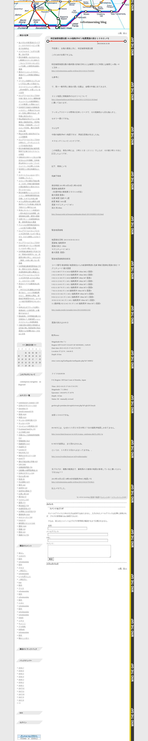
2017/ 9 (21, 697)
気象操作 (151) (24, 444)
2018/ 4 (21, 677)
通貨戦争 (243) (24, 514)
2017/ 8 (21, 700)
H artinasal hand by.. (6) (27, 429)
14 (22, 359)
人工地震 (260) (24, 432)
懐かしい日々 (24, 638)
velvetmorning (24, 562)
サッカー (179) (24, 423)
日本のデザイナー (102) (28, 406)
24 (33, 362)
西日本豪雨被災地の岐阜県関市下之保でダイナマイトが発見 (29, 151)
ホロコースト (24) (25, 517)
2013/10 (29, 345)
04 (36, 352)
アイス (21, 588)
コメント (49, 504)
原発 (92, 497)
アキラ (21, 568)
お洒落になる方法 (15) (27, 511)
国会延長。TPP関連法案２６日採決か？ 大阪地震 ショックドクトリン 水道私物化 (30, 319)
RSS (21, 713)
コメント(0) (105, 497)
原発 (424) (22, 414)
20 (19, 362)
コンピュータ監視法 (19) (28, 426)
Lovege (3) (22, 450)
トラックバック (52, 564)
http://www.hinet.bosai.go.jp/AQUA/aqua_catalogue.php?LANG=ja (77, 434)
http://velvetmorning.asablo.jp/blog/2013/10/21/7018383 (73, 71)
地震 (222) (22, 417)
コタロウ (22, 556)
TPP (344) (22, 464)
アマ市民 (22, 627)
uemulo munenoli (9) (26, 411)
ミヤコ (21, 621)
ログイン (23, 723)
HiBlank (22, 629)
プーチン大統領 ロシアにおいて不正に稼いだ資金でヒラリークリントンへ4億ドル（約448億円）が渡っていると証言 (29, 87)
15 (26, 359)
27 (19, 365)
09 (29, 356)
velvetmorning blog (93, 22)
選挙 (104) (22, 526)
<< (23, 345)
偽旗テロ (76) (24, 535)
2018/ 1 (21, 685)
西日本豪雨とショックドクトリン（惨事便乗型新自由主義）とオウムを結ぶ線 (29, 196)
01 (26, 352)
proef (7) (22, 458)
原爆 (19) (22, 529)
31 (33, 365)
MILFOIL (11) (24, 453)
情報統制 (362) (24, 441)
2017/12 (21, 688)
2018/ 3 (21, 680)
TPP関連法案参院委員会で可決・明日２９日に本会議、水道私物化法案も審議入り (30, 269)
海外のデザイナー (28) (27, 456)
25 (36, 362)
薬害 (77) (22, 503)
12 (40, 356)
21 (22, 362)
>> (35, 345)
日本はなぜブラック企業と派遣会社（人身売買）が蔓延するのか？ (29, 310)
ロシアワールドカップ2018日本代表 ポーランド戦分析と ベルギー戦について (29, 246)
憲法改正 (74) (24, 506)
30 (29, 365)
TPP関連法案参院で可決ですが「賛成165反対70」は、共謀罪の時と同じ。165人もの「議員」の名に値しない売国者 (30, 257)
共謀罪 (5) (22, 447)
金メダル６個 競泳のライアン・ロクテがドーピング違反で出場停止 (29, 45)
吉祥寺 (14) (23, 488)
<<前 (120, 33)
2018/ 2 (21, 682)
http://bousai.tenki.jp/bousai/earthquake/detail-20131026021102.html (78, 214)
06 (19, 356)
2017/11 (21, 691)
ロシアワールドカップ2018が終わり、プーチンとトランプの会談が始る (29, 143)
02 (29, 352)
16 (29, 359)
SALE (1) (22, 520)
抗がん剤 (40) (24, 476)
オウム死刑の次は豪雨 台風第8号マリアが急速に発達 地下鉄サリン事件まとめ (30, 204)
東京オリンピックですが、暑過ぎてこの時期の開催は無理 (29, 75)
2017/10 (21, 694)
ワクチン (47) (24, 500)
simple (21, 618)
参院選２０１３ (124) (27, 523)
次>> (125, 33)
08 (26, 356)
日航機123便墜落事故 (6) (28, 470)
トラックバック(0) (118, 497)
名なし (21, 553)
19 (40, 359)
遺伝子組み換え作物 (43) (28, 462)
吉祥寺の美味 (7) (25, 491)
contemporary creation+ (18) (29, 403)
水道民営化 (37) (25, 509)
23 (29, 362)
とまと (21, 603)
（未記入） (23, 571)
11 (36, 356)
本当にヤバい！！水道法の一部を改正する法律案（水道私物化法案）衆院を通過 (29, 213)
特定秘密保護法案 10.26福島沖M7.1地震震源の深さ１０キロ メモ (80, 38)
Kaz (20, 582)
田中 (20, 559)
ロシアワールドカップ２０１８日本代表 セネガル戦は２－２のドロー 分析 (29, 278)
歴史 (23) (22, 532)
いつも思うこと (25, 577)
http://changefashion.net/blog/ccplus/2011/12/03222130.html (74, 99)
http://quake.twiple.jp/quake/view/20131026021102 (71, 310)
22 (26, 362)
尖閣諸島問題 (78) (25, 467)
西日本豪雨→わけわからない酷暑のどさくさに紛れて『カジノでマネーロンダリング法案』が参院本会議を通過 (29, 63)
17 (33, 359)
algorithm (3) (23, 409)
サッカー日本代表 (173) (28, 420)
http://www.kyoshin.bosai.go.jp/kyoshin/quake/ (69, 456)
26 (40, 362)
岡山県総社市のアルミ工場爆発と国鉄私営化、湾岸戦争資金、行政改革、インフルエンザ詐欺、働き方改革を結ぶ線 (29, 125)
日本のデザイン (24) (26, 473)
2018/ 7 (21, 668)
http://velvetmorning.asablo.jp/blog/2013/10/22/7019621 (73, 482)
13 (19, 359)
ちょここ (22, 624)
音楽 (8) (22, 479)
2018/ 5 (21, 674)
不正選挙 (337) (24, 482)
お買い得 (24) (24, 494)
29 (26, 365)
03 (33, 352)
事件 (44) (22, 485)
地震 (97, 497)
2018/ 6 (21, 671)
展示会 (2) (22, 497)
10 (33, 356)
